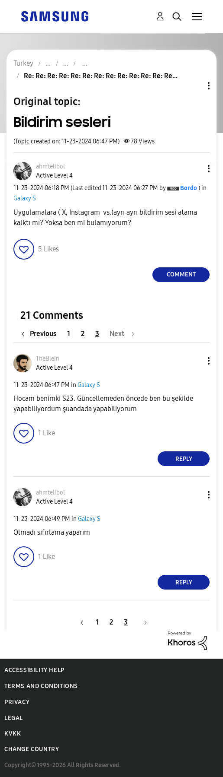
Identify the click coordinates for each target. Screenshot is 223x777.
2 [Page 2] (82, 334)
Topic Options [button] (194, 85)
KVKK (12, 733)
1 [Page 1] (68, 334)
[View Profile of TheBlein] (47, 358)
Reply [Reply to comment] (183, 459)
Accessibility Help (34, 670)
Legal (13, 718)
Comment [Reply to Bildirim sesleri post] (181, 274)
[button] (194, 168)
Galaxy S (24, 198)
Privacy (16, 702)
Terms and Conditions (41, 686)
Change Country (31, 749)
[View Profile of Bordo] (188, 188)
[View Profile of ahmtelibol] (50, 166)
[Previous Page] (41, 334)
